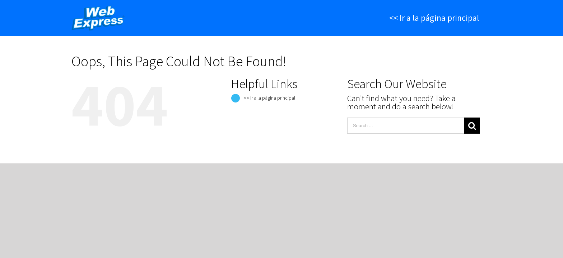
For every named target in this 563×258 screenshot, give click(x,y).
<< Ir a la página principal (269, 98)
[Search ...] (405, 126)
